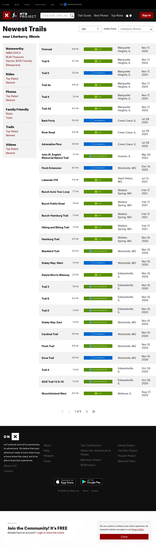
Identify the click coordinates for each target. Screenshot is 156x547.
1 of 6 (78, 411)
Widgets (49, 455)
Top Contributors (91, 445)
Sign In (146, 15)
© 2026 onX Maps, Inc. (69, 490)
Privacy (94, 490)
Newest (10, 82)
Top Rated (12, 78)
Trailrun (40, 4)
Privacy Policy (138, 529)
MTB (17, 4)
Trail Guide (84, 15)
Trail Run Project (128, 450)
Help (46, 450)
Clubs (47, 461)
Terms (85, 490)
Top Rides (117, 15)
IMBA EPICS (13, 52)
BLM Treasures (15, 56)
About (47, 445)
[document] (124, 531)
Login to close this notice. (51, 532)
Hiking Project (126, 445)
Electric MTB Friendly (19, 60)
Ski (53, 4)
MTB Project (88, 465)
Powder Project (127, 455)
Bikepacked (13, 65)
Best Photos (101, 15)
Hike (27, 4)
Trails (9, 117)
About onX (10, 465)
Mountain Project (91, 459)
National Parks (126, 461)
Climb (6, 4)
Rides (9, 113)
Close (124, 536)
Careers (8, 470)
